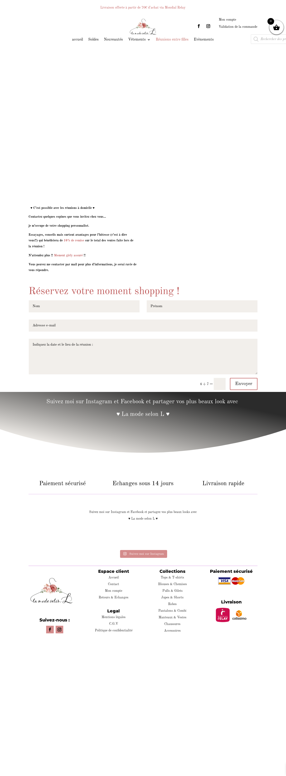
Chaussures (172, 624)
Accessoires (172, 630)
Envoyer (243, 383)
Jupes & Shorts (172, 597)
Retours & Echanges (113, 597)
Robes (172, 604)
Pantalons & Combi (172, 610)
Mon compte (227, 19)
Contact (113, 584)
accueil (77, 40)
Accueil (113, 577)
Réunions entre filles (172, 40)
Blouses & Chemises (172, 584)
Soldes (93, 40)
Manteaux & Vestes (172, 617)
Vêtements (137, 40)
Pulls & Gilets (172, 591)
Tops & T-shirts (172, 577)
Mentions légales (114, 617)
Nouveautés (113, 40)
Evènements (204, 40)
